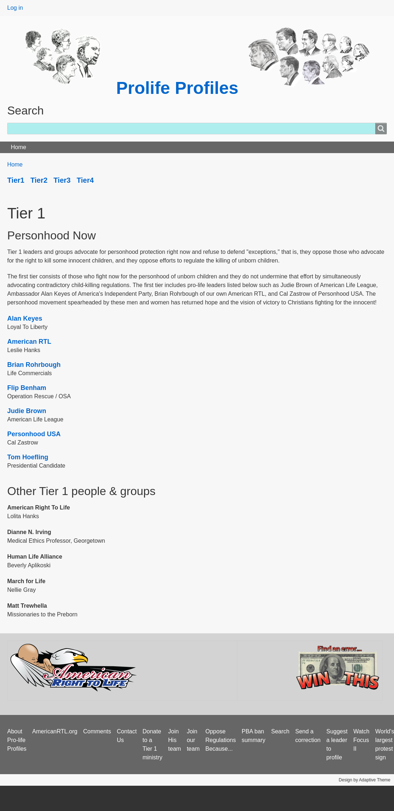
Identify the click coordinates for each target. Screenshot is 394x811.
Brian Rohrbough (34, 364)
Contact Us (127, 735)
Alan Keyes (24, 318)
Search (280, 731)
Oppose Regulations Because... (220, 740)
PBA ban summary (254, 735)
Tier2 (38, 180)
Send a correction (307, 735)
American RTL (29, 341)
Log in (15, 8)
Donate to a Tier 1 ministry (152, 744)
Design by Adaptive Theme (364, 779)
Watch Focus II (361, 740)
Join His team (174, 740)
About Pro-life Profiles (16, 740)
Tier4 (84, 180)
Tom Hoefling (27, 457)
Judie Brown (26, 411)
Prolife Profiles (177, 87)
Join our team (193, 740)
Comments (97, 731)
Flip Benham (26, 387)
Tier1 (15, 180)
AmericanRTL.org (54, 731)
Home (18, 147)
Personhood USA (34, 434)
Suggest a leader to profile (336, 744)
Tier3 (61, 180)
